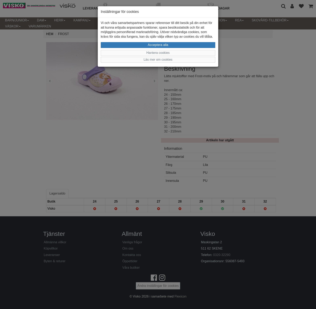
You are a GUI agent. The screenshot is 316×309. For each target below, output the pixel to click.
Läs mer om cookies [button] (157, 59)
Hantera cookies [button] (158, 52)
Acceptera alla (158, 45)
